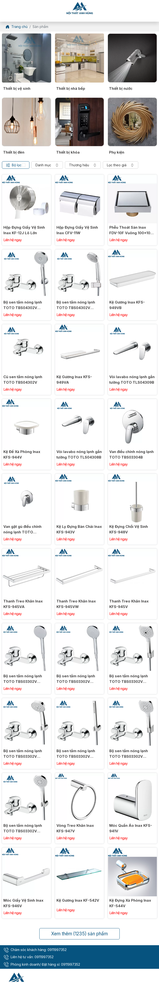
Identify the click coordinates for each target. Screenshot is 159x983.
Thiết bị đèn (13, 152)
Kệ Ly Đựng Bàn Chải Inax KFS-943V (79, 529)
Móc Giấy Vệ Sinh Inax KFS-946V (23, 903)
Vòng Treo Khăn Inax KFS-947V (75, 828)
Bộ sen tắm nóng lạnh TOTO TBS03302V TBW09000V (22, 679)
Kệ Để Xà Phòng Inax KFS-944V (21, 454)
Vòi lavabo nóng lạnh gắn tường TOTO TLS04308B (79, 454)
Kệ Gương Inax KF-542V (77, 900)
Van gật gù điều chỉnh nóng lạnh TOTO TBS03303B (22, 529)
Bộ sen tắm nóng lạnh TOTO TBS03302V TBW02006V (128, 679)
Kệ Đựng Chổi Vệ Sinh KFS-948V (128, 529)
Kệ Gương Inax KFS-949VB (127, 305)
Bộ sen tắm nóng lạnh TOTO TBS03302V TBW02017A (75, 754)
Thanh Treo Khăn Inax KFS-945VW (76, 604)
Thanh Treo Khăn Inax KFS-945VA (23, 604)
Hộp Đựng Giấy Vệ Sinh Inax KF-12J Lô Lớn (24, 230)
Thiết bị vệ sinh (16, 88)
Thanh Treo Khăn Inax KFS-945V (129, 604)
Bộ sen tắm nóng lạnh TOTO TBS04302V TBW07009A (22, 305)
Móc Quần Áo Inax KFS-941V (130, 828)
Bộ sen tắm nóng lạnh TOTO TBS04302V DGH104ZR (75, 305)
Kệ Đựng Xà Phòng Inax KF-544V (130, 903)
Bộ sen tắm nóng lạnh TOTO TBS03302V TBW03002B (22, 754)
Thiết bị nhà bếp (70, 88)
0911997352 (57, 950)
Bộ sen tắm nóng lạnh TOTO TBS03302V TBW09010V (75, 679)
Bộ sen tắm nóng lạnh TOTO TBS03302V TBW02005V (128, 754)
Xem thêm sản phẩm (79, 933)
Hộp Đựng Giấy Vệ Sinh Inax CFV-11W (77, 230)
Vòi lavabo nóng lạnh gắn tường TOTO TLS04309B (132, 380)
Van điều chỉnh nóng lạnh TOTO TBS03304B (131, 454)
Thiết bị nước (120, 88)
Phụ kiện (116, 152)
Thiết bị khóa (68, 152)
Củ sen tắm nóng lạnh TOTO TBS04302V (22, 380)
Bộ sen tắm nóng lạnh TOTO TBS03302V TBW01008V (22, 828)
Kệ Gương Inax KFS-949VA (74, 380)
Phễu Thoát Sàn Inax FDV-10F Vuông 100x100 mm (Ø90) (131, 230)
